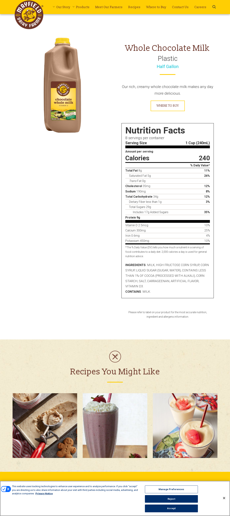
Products (83, 7)
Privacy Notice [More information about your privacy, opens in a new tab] (44, 494)
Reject (171, 499)
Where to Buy (156, 7)
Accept (171, 508)
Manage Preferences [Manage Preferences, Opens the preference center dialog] (171, 489)
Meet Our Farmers (109, 7)
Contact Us (180, 7)
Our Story (63, 7)
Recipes (134, 7)
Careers (200, 7)
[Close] (224, 498)
